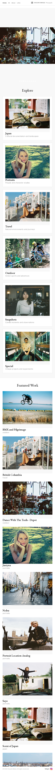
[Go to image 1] (19, 81)
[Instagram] (51, 769)
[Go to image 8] (33, 81)
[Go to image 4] (25, 81)
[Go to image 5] (27, 81)
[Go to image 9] (35, 81)
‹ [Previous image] (3, 45)
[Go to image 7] (31, 81)
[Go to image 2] (21, 81)
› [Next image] (51, 45)
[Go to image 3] (23, 81)
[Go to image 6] (29, 81)
